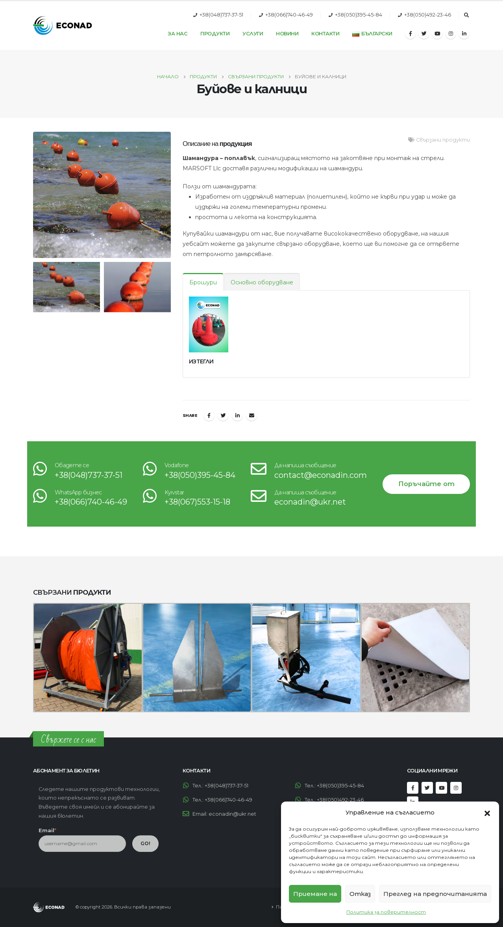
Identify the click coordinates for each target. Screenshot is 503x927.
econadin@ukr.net (310, 502)
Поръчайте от (426, 484)
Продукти (214, 33)
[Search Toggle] (466, 15)
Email (251, 415)
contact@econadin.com (320, 475)
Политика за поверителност (386, 912)
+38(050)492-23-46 (427, 15)
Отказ (360, 894)
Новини (287, 33)
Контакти (325, 33)
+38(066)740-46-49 (289, 15)
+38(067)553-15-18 (197, 502)
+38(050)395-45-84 (358, 15)
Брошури (203, 282)
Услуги (252, 33)
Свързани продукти (443, 140)
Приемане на (315, 894)
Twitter (223, 415)
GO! (145, 843)
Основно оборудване (262, 282)
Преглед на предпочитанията (435, 894)
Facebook (209, 415)
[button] (487, 812)
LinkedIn (237, 415)
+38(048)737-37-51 (221, 15)
